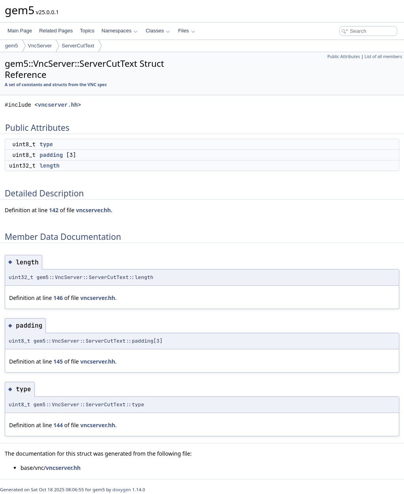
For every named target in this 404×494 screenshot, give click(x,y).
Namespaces (119, 31)
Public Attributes (343, 56)
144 (58, 425)
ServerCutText (78, 46)
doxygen (121, 489)
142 (53, 210)
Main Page (19, 31)
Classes (158, 31)
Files (186, 31)
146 (58, 298)
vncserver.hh (58, 105)
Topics (87, 31)
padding (51, 154)
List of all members (383, 56)
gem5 (11, 46)
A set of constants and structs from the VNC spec (56, 84)
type (46, 144)
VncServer (40, 46)
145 (58, 361)
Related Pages (56, 31)
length (50, 165)
